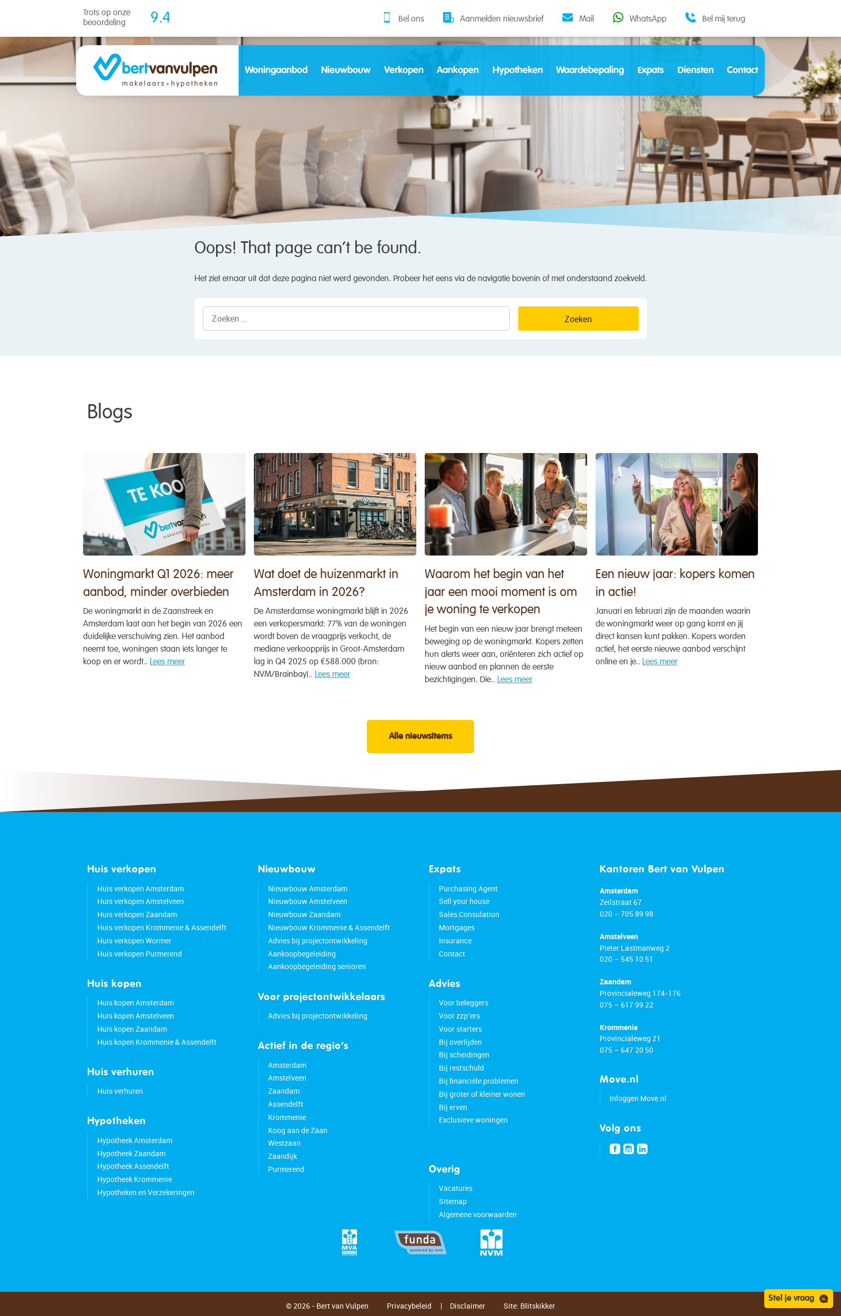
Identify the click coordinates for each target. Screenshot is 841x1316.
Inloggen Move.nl (638, 1098)
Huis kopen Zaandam (132, 1029)
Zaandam (284, 1091)
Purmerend (286, 1169)
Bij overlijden (460, 1042)
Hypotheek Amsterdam (134, 1140)
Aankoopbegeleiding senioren (317, 966)
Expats (651, 70)
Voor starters (460, 1029)
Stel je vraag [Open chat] (798, 1298)
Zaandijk (282, 1156)
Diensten (696, 70)
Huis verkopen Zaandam (137, 914)
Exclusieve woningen (473, 1120)
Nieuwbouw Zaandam (304, 914)
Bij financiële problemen (478, 1081)
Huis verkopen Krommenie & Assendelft (162, 927)
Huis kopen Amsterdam (135, 1002)
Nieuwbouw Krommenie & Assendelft (329, 927)
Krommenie (287, 1117)
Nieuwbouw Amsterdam (307, 888)
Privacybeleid (409, 1306)
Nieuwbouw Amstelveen (307, 901)
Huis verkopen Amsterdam (140, 888)
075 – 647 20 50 (626, 1050)
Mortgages (457, 927)
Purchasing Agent (468, 888)
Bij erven (453, 1107)
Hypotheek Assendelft (133, 1166)
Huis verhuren (120, 1091)
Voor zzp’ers (459, 1016)
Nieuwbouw (346, 70)
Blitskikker (537, 1306)
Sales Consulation (469, 914)
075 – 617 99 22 (626, 1005)
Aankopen (458, 70)
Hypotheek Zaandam (131, 1153)
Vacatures (456, 1188)
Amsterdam (287, 1065)
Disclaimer (467, 1306)
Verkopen (404, 70)
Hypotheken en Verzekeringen (145, 1192)
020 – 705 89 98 (626, 914)
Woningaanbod (276, 70)
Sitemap (453, 1201)
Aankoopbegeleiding (302, 954)
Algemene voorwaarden (478, 1214)
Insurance (455, 940)
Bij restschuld (461, 1068)
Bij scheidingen (464, 1055)
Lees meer (167, 665)
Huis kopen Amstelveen (135, 1016)
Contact (742, 70)
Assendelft (285, 1104)
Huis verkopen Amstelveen (140, 901)
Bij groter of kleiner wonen (482, 1094)
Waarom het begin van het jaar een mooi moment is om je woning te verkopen (501, 605)
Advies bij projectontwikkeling (317, 940)
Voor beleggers (463, 1002)
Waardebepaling (590, 70)
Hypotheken (518, 70)
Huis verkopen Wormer (134, 940)
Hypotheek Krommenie (134, 1179)
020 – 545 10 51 (626, 959)
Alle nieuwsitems (420, 737)
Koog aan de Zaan (297, 1130)
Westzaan (284, 1143)
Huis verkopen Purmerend (139, 954)
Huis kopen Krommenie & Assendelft (157, 1042)
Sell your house (464, 901)
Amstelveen (287, 1078)
